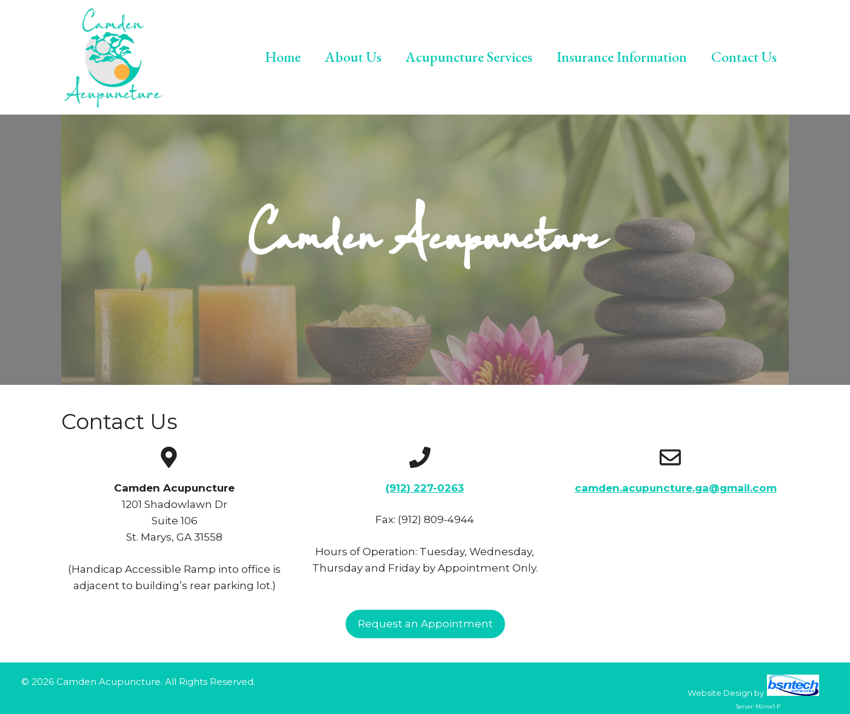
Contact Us (744, 56)
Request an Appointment (425, 624)
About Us (353, 56)
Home (283, 56)
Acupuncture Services (469, 56)
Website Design (720, 693)
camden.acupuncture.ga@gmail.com (676, 488)
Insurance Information (622, 56)
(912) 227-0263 (425, 488)
